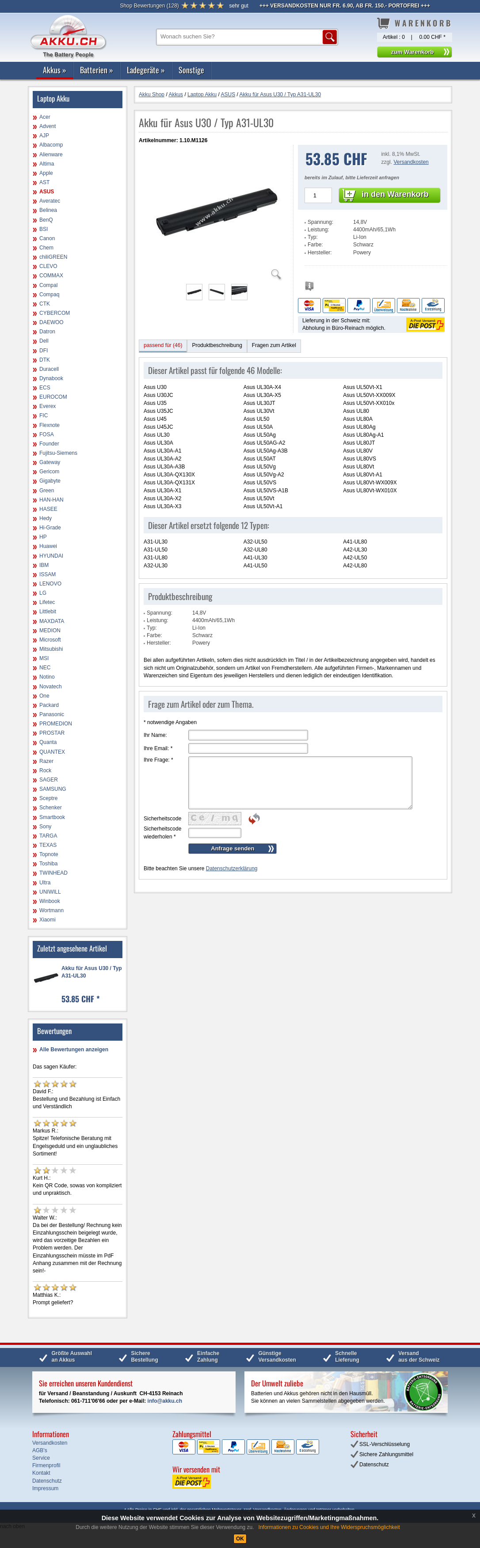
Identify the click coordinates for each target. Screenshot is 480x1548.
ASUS (46, 192)
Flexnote (49, 425)
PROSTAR (52, 733)
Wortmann (51, 910)
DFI (43, 350)
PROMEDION (55, 724)
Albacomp (51, 145)
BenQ (46, 220)
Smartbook (52, 817)
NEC (44, 668)
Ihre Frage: (158, 760)
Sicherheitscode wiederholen (162, 832)
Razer (46, 761)
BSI (43, 229)
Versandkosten (410, 162)
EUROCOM (53, 397)
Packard (49, 705)
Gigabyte (50, 481)
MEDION (50, 630)
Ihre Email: (158, 748)
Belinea (48, 210)
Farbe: (315, 245)
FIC (43, 415)
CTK (44, 304)
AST (44, 182)
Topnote (48, 854)
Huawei (48, 546)
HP (43, 537)
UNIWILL (50, 892)
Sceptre (48, 798)
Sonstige (191, 70)
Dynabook (51, 378)
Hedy (45, 518)
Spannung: (320, 222)
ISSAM (47, 574)
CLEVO (48, 266)
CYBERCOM (54, 313)
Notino (47, 677)
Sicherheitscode (162, 819)
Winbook (49, 901)
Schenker (50, 807)
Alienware (51, 154)
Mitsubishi (51, 649)
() (149, 6)
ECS (44, 388)
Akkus (54, 70)
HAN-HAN (51, 500)
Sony (45, 826)
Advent (47, 126)
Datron (47, 331)
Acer (44, 117)
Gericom (49, 471)
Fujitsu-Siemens (58, 453)
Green (46, 490)
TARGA (48, 836)
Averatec (49, 201)
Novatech (50, 686)
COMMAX (51, 275)
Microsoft (50, 640)
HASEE (48, 509)
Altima (46, 164)
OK (240, 1539)
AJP (44, 135)
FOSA (46, 434)
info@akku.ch (165, 1401)
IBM (44, 565)
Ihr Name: (155, 735)
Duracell (49, 369)
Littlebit (47, 611)
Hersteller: (320, 252)
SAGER (48, 780)
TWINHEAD (53, 873)
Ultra (44, 883)
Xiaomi (47, 920)
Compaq (49, 294)
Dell (44, 341)
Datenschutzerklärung (232, 868)
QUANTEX (52, 752)
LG (42, 593)
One (44, 696)
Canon (47, 238)
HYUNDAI (51, 556)
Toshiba (48, 864)
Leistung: (318, 230)
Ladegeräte (146, 70)
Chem (46, 248)
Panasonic (51, 714)
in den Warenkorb (395, 194)
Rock (45, 770)
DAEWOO (51, 322)
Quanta (48, 742)
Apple (46, 173)
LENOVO (50, 584)
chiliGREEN (53, 257)
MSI (44, 658)
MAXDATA (51, 621)
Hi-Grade (50, 528)
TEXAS (48, 845)
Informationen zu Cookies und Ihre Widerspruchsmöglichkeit (329, 1527)
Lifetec (47, 602)
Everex (47, 406)
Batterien (96, 70)
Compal (48, 285)
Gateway (49, 462)
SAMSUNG (52, 789)
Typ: (313, 237)
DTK (44, 360)
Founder (49, 444)
